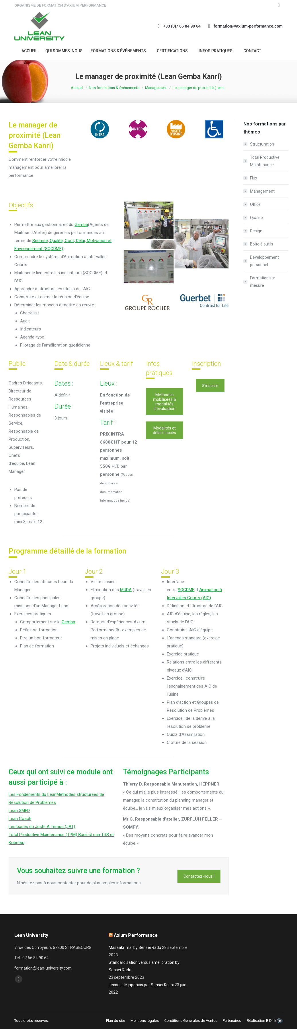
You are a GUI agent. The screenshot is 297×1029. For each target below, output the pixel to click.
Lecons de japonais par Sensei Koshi (141, 984)
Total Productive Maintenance (265, 161)
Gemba (81, 224)
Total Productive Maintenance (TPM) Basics (50, 834)
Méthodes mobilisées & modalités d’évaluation (164, 401)
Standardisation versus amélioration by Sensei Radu (144, 966)
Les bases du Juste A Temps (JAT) (42, 826)
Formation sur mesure (262, 282)
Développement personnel (264, 261)
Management (262, 191)
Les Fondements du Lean (32, 794)
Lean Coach (20, 818)
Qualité (256, 217)
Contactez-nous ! (198, 876)
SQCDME (186, 589)
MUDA (126, 589)
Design (256, 231)
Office (255, 204)
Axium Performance (136, 935)
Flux (253, 178)
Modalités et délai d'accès (164, 430)
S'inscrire (210, 385)
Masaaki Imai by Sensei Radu (135, 947)
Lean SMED (19, 810)
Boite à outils (261, 244)
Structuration (262, 144)
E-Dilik (271, 1020)
